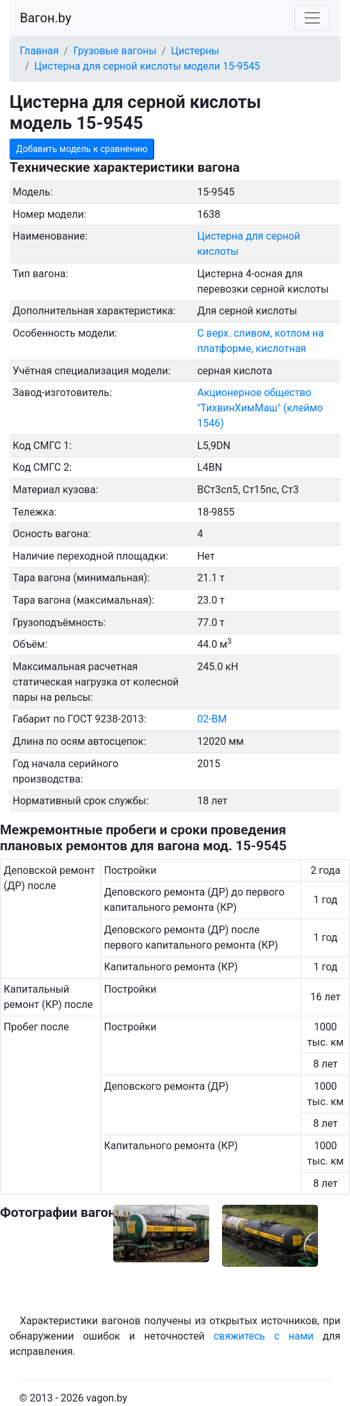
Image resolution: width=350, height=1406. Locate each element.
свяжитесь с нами (264, 1336)
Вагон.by (45, 18)
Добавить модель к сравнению (82, 149)
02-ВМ (212, 719)
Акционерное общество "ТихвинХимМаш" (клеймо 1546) (260, 407)
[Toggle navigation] (312, 18)
